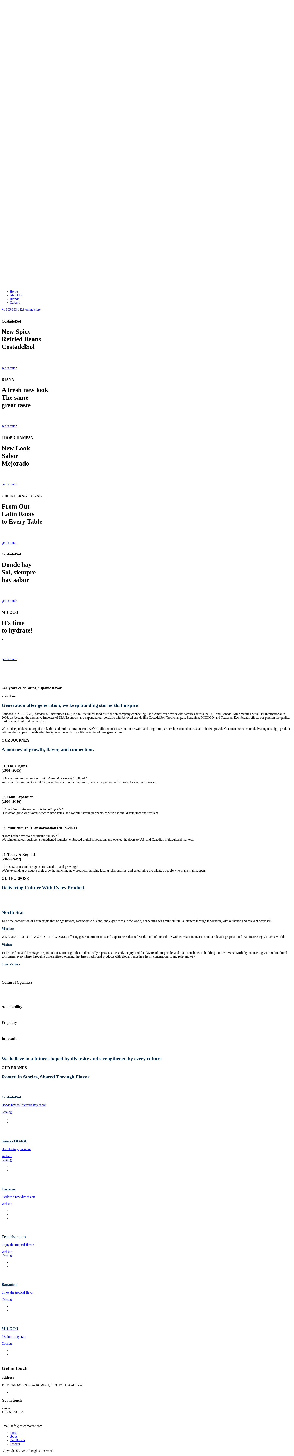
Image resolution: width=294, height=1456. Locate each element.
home (13, 1433)
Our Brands (17, 1440)
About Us (16, 295)
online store (33, 309)
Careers (15, 302)
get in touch (9, 368)
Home (14, 291)
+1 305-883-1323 (13, 309)
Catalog (7, 1112)
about (13, 1436)
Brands (14, 299)
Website (7, 1156)
